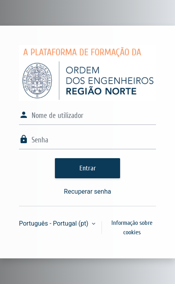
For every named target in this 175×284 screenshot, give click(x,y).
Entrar (87, 168)
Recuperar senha (87, 191)
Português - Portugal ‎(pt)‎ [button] (54, 223)
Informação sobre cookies (131, 227)
